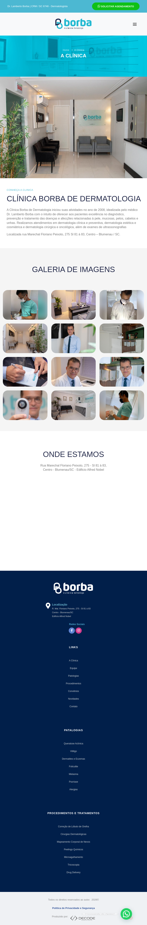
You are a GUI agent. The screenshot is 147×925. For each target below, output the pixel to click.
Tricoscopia (73, 864)
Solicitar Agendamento (116, 6)
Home (66, 50)
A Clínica (73, 660)
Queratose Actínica (73, 743)
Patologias (73, 676)
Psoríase (73, 781)
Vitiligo (73, 751)
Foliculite (73, 766)
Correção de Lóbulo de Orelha (73, 826)
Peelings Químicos (73, 849)
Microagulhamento (73, 857)
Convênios (73, 691)
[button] (126, 914)
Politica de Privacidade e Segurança (73, 908)
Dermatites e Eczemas (73, 759)
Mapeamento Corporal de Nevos (73, 841)
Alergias (73, 789)
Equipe (73, 668)
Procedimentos (73, 683)
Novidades (73, 698)
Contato (73, 706)
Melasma (73, 774)
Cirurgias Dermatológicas (74, 834)
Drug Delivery (74, 872)
